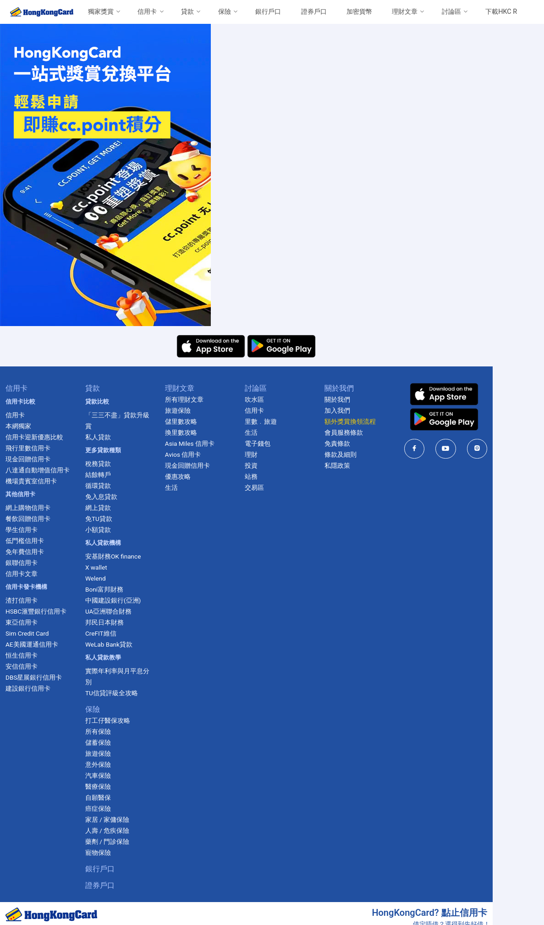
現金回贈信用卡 (30, 459)
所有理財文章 (205, 399)
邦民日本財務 (116, 611)
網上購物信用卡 (30, 507)
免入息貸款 (113, 485)
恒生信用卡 (24, 655)
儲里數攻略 (202, 421)
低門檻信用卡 (27, 540)
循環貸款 (110, 474)
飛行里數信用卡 (30, 448)
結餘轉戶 (110, 463)
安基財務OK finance (125, 545)
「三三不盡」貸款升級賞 (132, 415)
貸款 (187, 12)
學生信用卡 (24, 529)
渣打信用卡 (24, 600)
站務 (281, 476)
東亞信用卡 (24, 622)
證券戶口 (314, 12)
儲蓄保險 (110, 720)
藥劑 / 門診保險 (119, 819)
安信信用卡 (24, 666)
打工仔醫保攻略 (119, 698)
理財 (281, 454)
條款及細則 (380, 454)
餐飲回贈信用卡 (30, 518)
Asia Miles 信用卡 (211, 443)
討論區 (451, 12)
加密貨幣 (359, 12)
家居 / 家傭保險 (119, 797)
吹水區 (284, 399)
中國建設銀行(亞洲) (125, 589)
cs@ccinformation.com (502, 915)
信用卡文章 (24, 573)
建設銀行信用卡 (30, 688)
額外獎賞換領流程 (389, 421)
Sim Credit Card (29, 633)
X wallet (108, 556)
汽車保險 (110, 753)
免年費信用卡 (27, 551)
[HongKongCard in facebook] (463, 449)
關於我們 (377, 399)
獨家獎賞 (101, 12)
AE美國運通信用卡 (34, 644)
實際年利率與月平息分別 (132, 660)
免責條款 (377, 443)
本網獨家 (21, 426)
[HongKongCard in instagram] (526, 449)
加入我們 (377, 410)
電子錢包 (288, 443)
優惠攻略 (199, 476)
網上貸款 (110, 496)
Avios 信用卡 (204, 454)
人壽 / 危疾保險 (119, 808)
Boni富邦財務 (116, 578)
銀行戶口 (268, 12)
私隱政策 (377, 465)
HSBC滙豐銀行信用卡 (38, 611)
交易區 (284, 487)
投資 (281, 465)
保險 (224, 12)
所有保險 (110, 709)
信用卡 (147, 12)
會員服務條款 (383, 432)
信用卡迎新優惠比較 (37, 437)
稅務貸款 (110, 452)
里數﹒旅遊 (291, 421)
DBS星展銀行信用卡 (36, 677)
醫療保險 (110, 764)
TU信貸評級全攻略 (123, 671)
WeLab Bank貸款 (120, 633)
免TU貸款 (110, 507)
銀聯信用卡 (24, 562)
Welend (107, 567)
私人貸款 (110, 426)
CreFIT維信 (112, 622)
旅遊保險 (110, 731)
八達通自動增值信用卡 (40, 470)
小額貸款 (110, 518)
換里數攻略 (202, 432)
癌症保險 (110, 786)
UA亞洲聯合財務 (120, 600)
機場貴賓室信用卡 (34, 481)
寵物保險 (110, 830)
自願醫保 (110, 775)
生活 (192, 487)
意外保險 (110, 742)
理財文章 (405, 12)
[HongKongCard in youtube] (494, 449)
